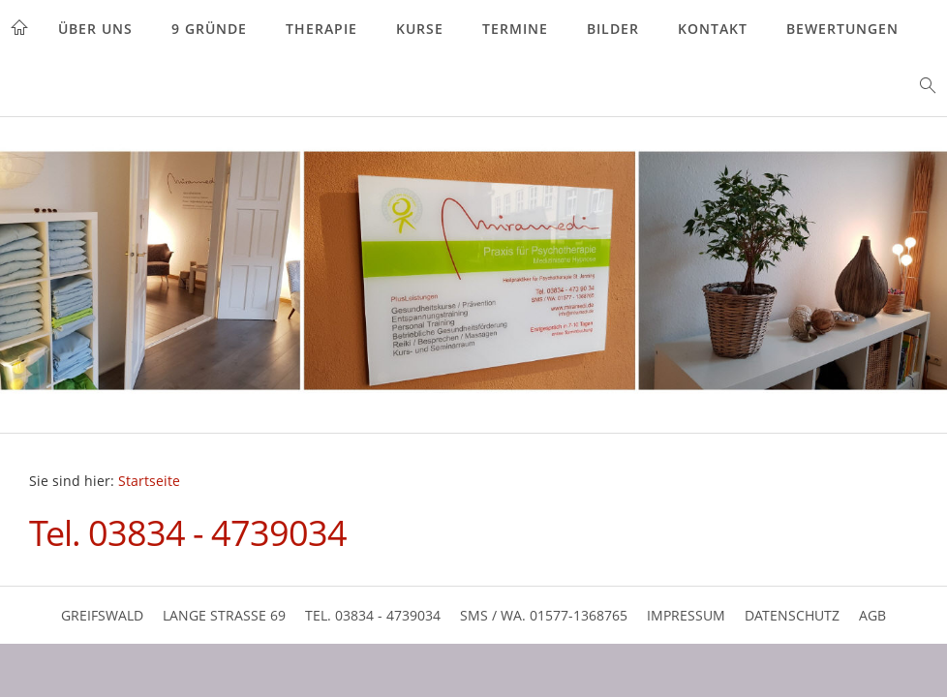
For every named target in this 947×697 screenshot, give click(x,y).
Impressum (686, 615)
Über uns (95, 28)
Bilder (613, 28)
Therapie (321, 28)
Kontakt (713, 28)
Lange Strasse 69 (224, 615)
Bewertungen (842, 28)
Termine (515, 28)
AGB (872, 615)
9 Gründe (209, 28)
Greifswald (102, 615)
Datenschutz (792, 615)
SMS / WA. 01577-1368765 (543, 615)
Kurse (419, 28)
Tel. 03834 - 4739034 (373, 615)
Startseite (149, 481)
